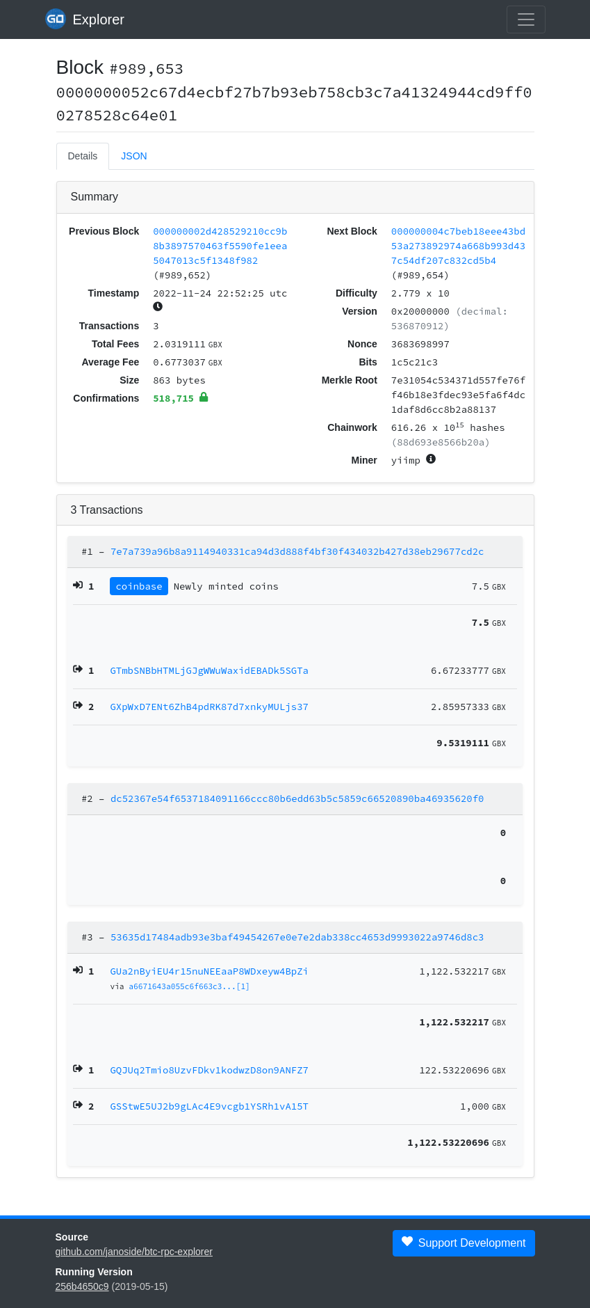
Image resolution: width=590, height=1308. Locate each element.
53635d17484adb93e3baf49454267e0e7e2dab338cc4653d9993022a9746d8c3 (297, 937)
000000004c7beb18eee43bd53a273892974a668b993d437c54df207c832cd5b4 (458, 246)
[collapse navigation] (526, 19)
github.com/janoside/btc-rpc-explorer (134, 1251)
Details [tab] (83, 155)
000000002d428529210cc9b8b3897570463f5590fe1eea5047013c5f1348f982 (220, 246)
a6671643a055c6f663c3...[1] (189, 986)
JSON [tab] (134, 155)
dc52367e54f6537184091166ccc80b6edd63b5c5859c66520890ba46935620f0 (297, 798)
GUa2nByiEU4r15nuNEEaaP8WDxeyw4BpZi (209, 971)
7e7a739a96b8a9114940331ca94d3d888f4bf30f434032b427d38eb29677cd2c (297, 551)
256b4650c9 (82, 1286)
